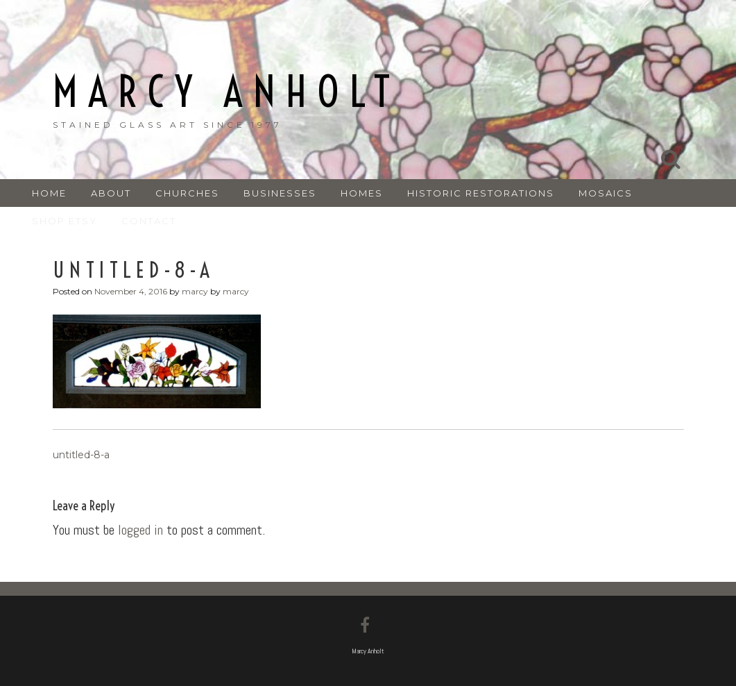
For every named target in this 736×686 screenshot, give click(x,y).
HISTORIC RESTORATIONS (480, 193)
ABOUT (111, 193)
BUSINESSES (279, 193)
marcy (195, 291)
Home (49, 193)
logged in (140, 530)
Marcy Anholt (226, 92)
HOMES (362, 193)
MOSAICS (606, 193)
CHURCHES (187, 193)
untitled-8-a (81, 455)
